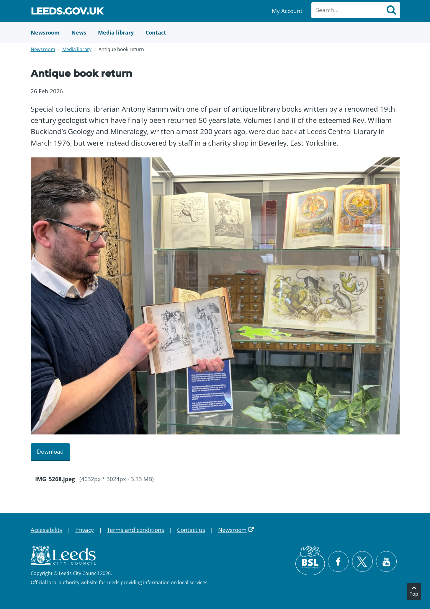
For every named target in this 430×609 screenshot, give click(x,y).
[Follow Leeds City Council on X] (362, 561)
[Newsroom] (45, 32)
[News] (78, 32)
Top (414, 594)
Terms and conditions (135, 530)
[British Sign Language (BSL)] (310, 560)
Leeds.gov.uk (67, 12)
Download (50, 451)
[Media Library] (116, 32)
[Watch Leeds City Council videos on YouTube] (386, 561)
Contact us (191, 530)
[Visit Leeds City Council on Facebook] (338, 561)
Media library (76, 49)
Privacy (84, 530)
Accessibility (47, 530)
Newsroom (43, 49)
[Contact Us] (155, 32)
